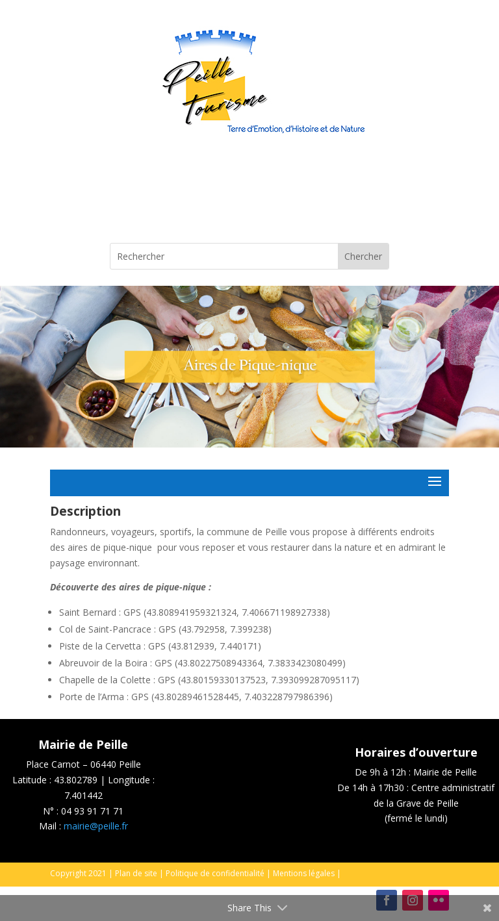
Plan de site (136, 873)
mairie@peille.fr (96, 826)
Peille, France (249, 194)
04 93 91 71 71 (92, 811)
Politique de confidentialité (215, 873)
